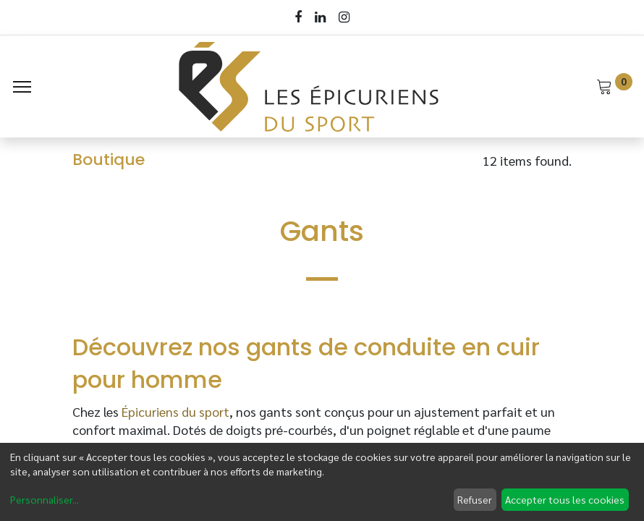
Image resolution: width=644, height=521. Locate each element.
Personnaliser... (44, 499)
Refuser (474, 499)
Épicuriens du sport (175, 411)
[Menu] (22, 87)
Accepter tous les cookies (564, 499)
